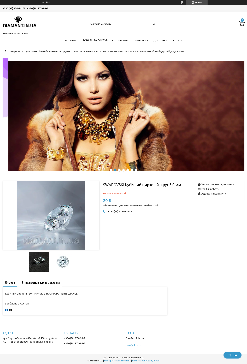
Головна (71, 40)
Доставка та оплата (168, 40)
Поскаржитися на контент (117, 361)
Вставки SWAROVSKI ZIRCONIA (117, 51)
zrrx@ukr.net (133, 345)
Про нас (123, 40)
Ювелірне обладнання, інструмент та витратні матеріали (65, 51)
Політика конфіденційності (146, 361)
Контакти (141, 40)
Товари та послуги (96, 40)
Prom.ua (140, 357)
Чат (232, 355)
